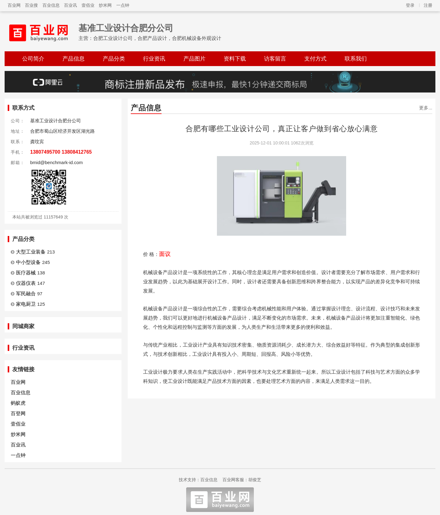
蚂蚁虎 (18, 403)
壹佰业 (88, 5)
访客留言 (275, 59)
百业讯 (70, 5)
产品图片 (194, 59)
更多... (425, 107)
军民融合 (26, 293)
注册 (428, 5)
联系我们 (356, 59)
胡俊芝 (254, 479)
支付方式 (315, 59)
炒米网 (105, 5)
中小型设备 (28, 262)
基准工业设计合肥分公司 (125, 28)
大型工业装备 (31, 251)
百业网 (14, 5)
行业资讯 (154, 59)
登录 (410, 5)
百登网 (18, 413)
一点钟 (122, 5)
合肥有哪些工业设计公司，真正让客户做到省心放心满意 (282, 128)
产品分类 (114, 59)
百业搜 (31, 5)
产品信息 (73, 59)
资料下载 (235, 59)
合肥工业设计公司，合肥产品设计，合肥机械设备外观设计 (157, 38)
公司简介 (33, 59)
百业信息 (51, 5)
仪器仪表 (26, 283)
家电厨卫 (26, 304)
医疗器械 (26, 272)
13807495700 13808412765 (61, 152)
